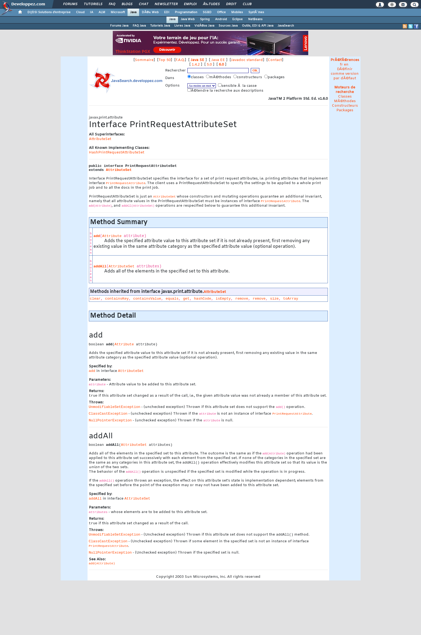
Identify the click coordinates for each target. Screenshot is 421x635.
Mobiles (237, 12)
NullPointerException (110, 421)
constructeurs (248, 77)
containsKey (117, 299)
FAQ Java (139, 26)
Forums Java (119, 26)
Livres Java (182, 26)
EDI (166, 12)
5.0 (209, 64)
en (346, 64)
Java (133, 12)
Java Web (188, 19)
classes (196, 77)
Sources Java (228, 26)
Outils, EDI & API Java (257, 26)
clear (95, 299)
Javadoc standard (247, 60)
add (96, 236)
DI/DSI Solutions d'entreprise (49, 12)
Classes (345, 96)
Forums (70, 4)
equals (172, 299)
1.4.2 (196, 64)
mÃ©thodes (219, 77)
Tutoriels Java (160, 26)
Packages (344, 110)
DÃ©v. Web (150, 12)
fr (341, 64)
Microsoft (118, 12)
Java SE (197, 60)
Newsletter (166, 4)
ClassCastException (108, 414)
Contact (275, 60)
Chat (143, 4)
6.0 (221, 64)
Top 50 (164, 60)
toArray (290, 299)
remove (241, 299)
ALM (102, 12)
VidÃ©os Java (204, 26)
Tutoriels (93, 4)
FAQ (112, 4)
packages (275, 77)
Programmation (186, 12)
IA (91, 12)
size (274, 299)
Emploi (190, 4)
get (186, 299)
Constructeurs (345, 105)
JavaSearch (286, 26)
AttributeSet (100, 139)
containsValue (147, 299)
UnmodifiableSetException (114, 408)
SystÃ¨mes (256, 12)
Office (221, 12)
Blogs (127, 4)
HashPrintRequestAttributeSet (116, 152)
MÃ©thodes (345, 101)
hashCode (202, 299)
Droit (231, 4)
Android (221, 19)
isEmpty (223, 299)
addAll (99, 266)
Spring (205, 19)
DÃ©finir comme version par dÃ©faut (345, 74)
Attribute (112, 236)
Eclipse (237, 19)
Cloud (80, 12)
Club (247, 4)
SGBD (207, 12)
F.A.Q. (180, 60)
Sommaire (144, 60)
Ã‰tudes (211, 4)
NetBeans (255, 19)
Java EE (218, 60)
